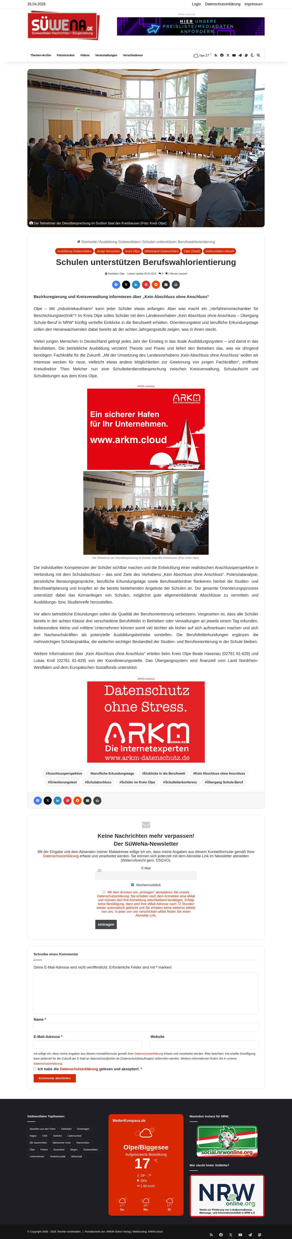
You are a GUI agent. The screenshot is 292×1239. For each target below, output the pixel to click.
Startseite (87, 242)
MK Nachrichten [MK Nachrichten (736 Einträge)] (38, 1142)
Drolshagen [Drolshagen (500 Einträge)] (83, 1129)
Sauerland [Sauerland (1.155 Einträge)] (58, 1149)
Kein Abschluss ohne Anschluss (220, 773)
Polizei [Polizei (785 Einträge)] (43, 1149)
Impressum (254, 4)
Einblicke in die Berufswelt (164, 773)
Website (157, 1037)
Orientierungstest (63, 782)
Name (40, 1019)
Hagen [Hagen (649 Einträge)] (33, 1135)
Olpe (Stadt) (192, 251)
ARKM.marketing (186, 14)
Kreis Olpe (132, 251)
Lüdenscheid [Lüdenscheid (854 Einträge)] (74, 1135)
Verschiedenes (133, 55)
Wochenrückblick (146, 885)
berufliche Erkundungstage (113, 773)
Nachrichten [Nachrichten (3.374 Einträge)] (82, 1142)
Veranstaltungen (106, 55)
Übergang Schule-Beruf (225, 782)
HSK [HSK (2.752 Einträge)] (44, 1135)
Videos (85, 55)
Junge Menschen (108, 251)
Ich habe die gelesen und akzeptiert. (88, 1069)
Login (196, 4)
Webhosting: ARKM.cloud (147, 1231)
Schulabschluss (99, 782)
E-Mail (146, 868)
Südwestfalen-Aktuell (219, 251)
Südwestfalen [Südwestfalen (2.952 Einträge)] (90, 1149)
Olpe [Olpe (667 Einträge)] (32, 1149)
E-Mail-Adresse (48, 1037)
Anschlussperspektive (65, 773)
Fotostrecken (66, 55)
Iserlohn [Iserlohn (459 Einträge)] (57, 1135)
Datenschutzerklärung (222, 4)
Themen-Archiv (40, 55)
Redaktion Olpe (116, 273)
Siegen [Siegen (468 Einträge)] (73, 1149)
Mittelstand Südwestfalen (162, 251)
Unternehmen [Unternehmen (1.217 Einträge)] (37, 1156)
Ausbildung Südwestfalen (119, 242)
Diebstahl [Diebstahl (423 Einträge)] (66, 1129)
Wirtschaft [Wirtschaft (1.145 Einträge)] (76, 1156)
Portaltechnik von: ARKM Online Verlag (107, 1231)
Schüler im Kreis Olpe (138, 782)
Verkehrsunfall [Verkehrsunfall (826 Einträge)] (57, 1156)
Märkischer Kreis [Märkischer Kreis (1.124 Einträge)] (62, 1142)
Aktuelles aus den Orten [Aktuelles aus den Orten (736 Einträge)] (43, 1129)
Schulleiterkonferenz (181, 782)
